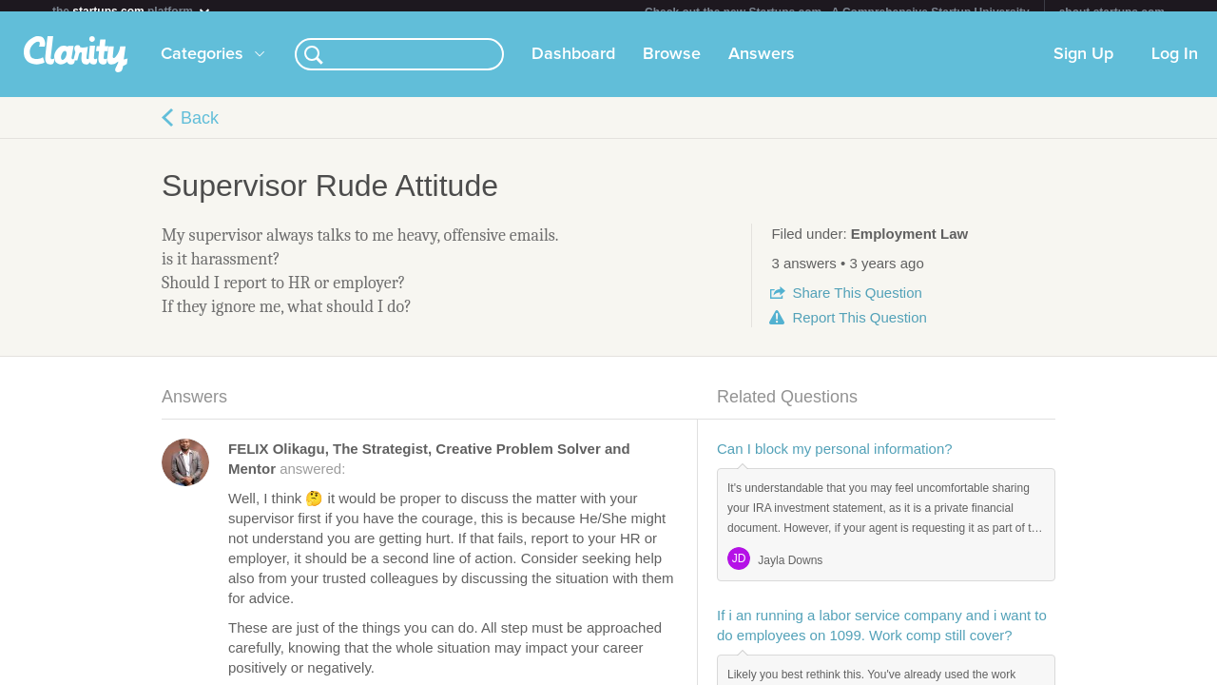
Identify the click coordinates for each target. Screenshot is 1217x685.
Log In (1174, 65)
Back (200, 129)
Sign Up (1083, 65)
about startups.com (1112, 12)
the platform (132, 11)
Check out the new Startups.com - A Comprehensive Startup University (837, 12)
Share (856, 304)
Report (859, 329)
